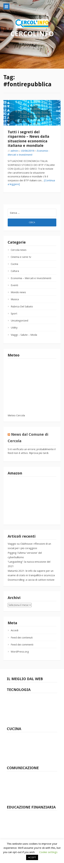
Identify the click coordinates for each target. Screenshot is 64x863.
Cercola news (18, 249)
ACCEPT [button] (32, 857)
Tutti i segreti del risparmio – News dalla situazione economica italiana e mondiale (28, 139)
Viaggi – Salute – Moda (24, 334)
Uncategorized (19, 320)
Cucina (14, 264)
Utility (14, 327)
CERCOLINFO (32, 33)
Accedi (14, 630)
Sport (14, 313)
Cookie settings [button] (48, 852)
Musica (15, 299)
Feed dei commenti (22, 644)
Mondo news (18, 292)
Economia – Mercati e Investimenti (31, 278)
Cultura (15, 271)
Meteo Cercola (16, 415)
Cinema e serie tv (21, 257)
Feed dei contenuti (22, 637)
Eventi (14, 285)
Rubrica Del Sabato (22, 306)
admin (14, 150)
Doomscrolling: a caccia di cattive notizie (31, 579)
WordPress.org (20, 651)
